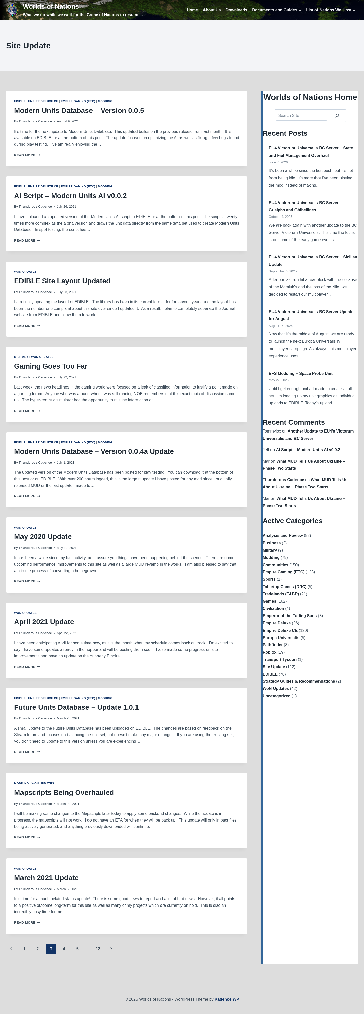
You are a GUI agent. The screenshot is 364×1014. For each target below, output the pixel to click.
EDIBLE (19, 101)
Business (272, 543)
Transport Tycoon (280, 659)
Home (192, 10)
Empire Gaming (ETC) (78, 101)
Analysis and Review (283, 535)
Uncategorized (276, 696)
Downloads (236, 10)
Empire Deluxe (277, 623)
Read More (27, 155)
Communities (275, 565)
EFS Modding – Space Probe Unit (300, 373)
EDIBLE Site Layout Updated (62, 281)
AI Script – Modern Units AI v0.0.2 (70, 196)
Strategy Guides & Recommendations (299, 681)
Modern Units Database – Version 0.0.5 (79, 110)
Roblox (269, 652)
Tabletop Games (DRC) (284, 587)
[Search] (337, 116)
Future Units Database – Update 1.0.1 (76, 707)
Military (21, 356)
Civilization (273, 608)
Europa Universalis (281, 638)
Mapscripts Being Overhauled (64, 792)
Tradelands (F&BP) (281, 594)
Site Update (274, 667)
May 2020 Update (43, 537)
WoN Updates (25, 271)
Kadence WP (227, 999)
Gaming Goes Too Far (50, 366)
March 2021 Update (46, 878)
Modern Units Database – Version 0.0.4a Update (94, 451)
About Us (212, 10)
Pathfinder (273, 645)
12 (98, 949)
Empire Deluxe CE (43, 101)
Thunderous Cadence (35, 121)
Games (269, 601)
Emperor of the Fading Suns (290, 616)
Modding (105, 101)
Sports (269, 579)
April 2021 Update (44, 622)
